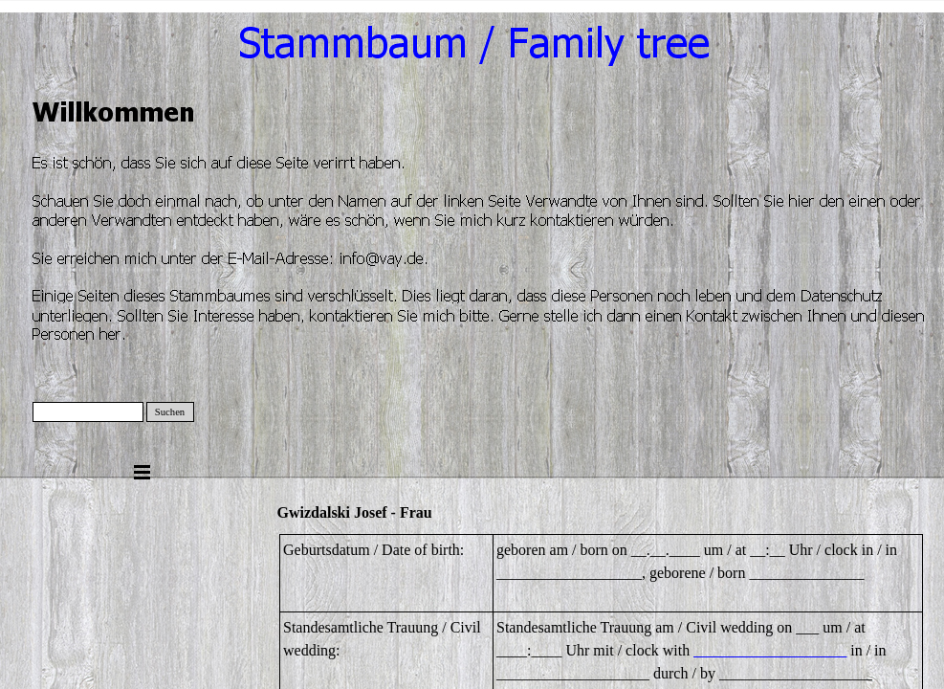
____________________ (769, 650)
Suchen (170, 412)
